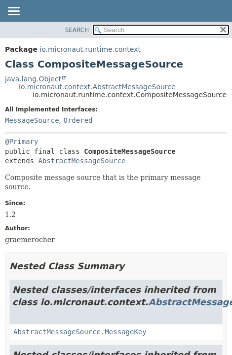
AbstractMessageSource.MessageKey (80, 332)
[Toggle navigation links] (13, 12)
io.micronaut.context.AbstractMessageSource (97, 87)
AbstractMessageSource (81, 161)
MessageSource (32, 120)
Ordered (77, 120)
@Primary (21, 141)
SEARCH (77, 30)
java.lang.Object (33, 79)
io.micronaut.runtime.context (90, 49)
